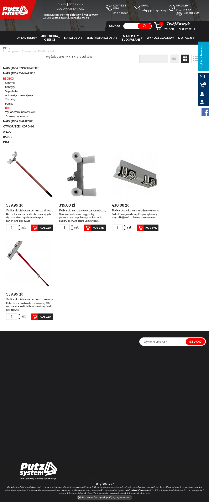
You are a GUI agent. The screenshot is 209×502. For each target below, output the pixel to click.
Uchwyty (10, 86)
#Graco (10, 415)
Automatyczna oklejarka (19, 95)
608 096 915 (120, 13)
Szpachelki (11, 90)
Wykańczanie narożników (20, 111)
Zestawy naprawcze (16, 115)
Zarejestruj (186, 29)
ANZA (6, 131)
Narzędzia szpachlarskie (21, 68)
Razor (7, 136)
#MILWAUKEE (31, 421)
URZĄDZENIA (29, 38)
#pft (45, 408)
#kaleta (52, 421)
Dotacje (184, 38)
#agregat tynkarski (39, 415)
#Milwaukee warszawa (23, 435)
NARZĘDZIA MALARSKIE (18, 121)
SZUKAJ (114, 26)
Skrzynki (10, 82)
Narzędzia (75, 38)
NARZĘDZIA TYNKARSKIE (19, 73)
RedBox (8, 78)
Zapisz (126, 410)
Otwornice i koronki (18, 126)
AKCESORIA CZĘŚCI (52, 37)
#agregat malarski (20, 408)
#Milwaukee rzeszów (22, 441)
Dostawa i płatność (70, 8)
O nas (62, 4)
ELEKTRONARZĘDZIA (102, 38)
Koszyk (78, 142)
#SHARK (10, 421)
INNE (6, 142)
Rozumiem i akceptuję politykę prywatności (103, 497)
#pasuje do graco (19, 428)
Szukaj (195, 255)
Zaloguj (169, 29)
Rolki (8, 107)
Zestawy (10, 99)
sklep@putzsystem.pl (154, 10)
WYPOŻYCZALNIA (159, 38)
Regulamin (76, 4)
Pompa (9, 103)
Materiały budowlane (132, 37)
